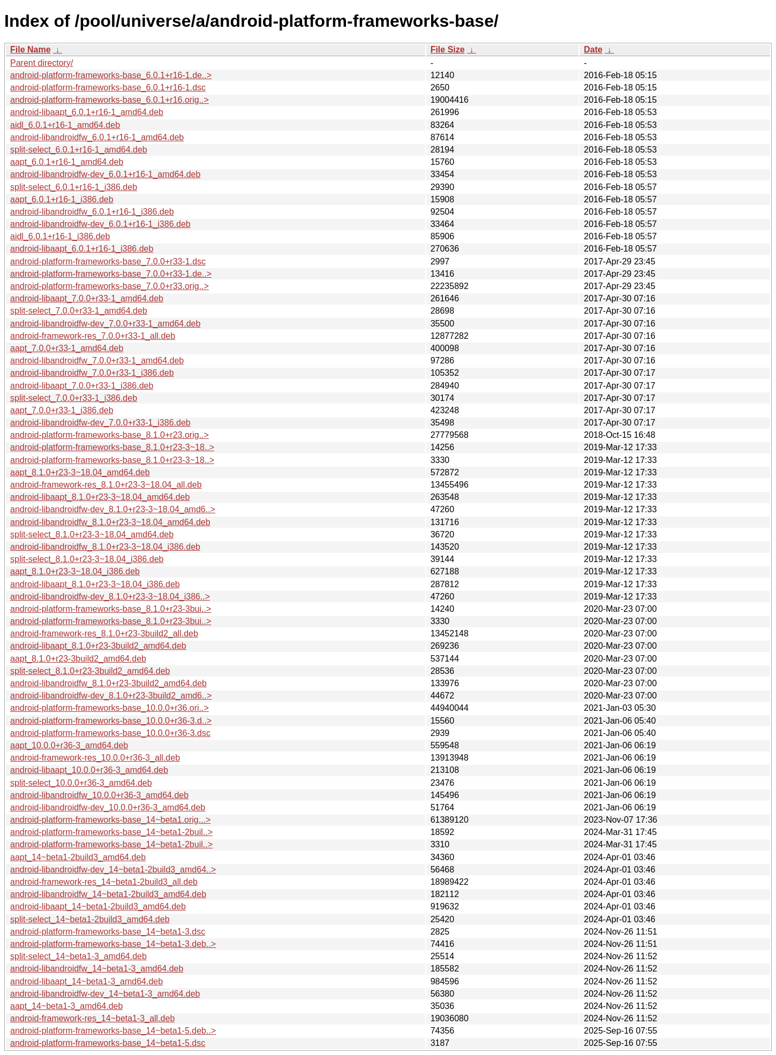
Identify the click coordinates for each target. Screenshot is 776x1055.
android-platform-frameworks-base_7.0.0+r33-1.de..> (111, 273)
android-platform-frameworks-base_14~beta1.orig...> (110, 819)
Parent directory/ (41, 62)
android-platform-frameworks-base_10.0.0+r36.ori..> (109, 707)
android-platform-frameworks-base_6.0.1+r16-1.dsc (108, 87)
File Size (448, 49)
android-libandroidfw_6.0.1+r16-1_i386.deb (92, 211)
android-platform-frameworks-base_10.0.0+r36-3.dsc (110, 733)
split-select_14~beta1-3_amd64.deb (78, 956)
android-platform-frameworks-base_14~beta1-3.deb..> (113, 943)
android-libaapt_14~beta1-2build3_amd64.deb (98, 906)
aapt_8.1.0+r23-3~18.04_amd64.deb (80, 472)
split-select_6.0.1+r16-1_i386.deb (73, 187)
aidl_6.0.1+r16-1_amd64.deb (65, 125)
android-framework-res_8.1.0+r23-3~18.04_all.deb (106, 484)
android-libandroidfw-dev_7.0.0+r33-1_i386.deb (100, 422)
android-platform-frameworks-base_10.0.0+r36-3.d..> (111, 720)
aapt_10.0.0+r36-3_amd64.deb (69, 745)
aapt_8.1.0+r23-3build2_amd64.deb (78, 658)
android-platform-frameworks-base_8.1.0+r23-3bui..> (110, 608)
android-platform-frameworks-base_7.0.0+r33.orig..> (109, 286)
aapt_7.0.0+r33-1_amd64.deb (66, 348)
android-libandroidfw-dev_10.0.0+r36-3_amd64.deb (107, 807)
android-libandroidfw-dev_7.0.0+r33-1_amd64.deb (105, 323)
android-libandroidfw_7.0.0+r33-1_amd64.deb (97, 360)
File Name (30, 49)
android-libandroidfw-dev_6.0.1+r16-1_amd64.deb (105, 174)
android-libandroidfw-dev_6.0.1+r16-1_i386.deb (100, 224)
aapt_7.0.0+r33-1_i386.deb (62, 410)
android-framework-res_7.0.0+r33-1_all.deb (92, 335)
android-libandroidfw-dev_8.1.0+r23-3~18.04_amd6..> (112, 509)
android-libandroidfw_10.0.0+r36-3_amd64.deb (99, 795)
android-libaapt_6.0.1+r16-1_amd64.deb (86, 112)
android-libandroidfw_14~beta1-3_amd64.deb (96, 968)
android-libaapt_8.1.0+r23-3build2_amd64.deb (98, 645)
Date (593, 49)
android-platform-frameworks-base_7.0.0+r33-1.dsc (108, 261)
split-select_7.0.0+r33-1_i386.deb (73, 398)
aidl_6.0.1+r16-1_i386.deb (60, 236)
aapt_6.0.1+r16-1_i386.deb (62, 199)
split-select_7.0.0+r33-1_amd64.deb (78, 310)
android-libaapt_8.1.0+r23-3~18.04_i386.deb (95, 584)
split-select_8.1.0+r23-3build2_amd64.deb (90, 670)
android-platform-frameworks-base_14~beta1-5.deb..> (113, 1030)
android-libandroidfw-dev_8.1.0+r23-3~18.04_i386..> (110, 596)
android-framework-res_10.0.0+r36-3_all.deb (95, 757)
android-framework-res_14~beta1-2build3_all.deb (104, 881)
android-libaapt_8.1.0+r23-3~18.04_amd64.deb (100, 497)
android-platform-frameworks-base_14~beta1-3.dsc (107, 931)
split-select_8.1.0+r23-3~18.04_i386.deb (86, 559)
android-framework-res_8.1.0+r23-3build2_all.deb (104, 633)
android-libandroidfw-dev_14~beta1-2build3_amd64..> (113, 869)
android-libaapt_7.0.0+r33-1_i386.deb (81, 385)
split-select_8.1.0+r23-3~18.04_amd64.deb (92, 534)
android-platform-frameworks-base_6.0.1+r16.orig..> (109, 99)
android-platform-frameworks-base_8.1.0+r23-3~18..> (112, 447)
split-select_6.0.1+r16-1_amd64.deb (78, 149)
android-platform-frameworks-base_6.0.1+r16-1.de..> (111, 75)
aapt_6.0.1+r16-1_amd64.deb (66, 161)
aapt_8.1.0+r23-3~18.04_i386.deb (75, 571)
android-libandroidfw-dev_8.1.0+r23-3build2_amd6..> (111, 695)
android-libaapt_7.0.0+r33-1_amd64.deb (86, 298)
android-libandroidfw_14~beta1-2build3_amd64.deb (108, 894)
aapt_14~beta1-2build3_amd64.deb (78, 857)
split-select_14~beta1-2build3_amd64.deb (90, 919)
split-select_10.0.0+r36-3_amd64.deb (81, 782)
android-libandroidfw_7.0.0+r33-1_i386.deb (92, 372)
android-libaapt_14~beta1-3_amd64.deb (86, 981)
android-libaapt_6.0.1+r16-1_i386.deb (81, 248)
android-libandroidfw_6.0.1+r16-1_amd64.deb (97, 137)
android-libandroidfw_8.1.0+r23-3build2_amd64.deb (108, 683)
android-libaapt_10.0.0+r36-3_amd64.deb (89, 770)
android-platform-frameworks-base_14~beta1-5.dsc (107, 1043)
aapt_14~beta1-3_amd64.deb (66, 1006)
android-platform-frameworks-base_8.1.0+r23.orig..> (109, 434)
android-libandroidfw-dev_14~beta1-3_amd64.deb (105, 993)
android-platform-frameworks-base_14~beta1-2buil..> (111, 832)
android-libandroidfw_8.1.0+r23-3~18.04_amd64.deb (110, 522)
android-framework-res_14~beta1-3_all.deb (92, 1018)
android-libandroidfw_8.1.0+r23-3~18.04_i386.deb (105, 546)
